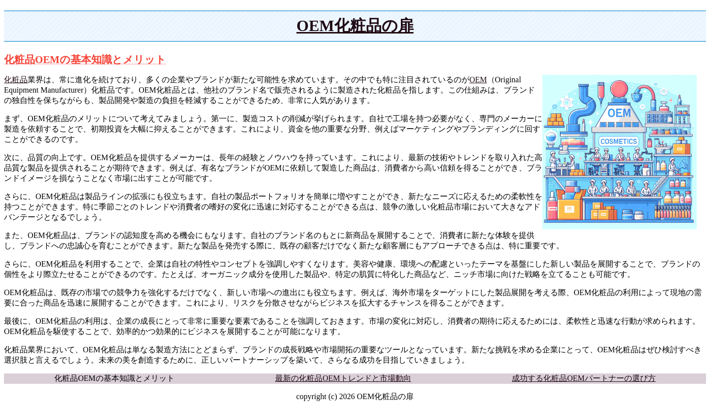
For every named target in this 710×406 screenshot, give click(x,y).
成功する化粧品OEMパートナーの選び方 (584, 378)
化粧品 (16, 79)
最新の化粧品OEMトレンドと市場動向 (343, 378)
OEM (478, 79)
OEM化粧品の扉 (354, 25)
